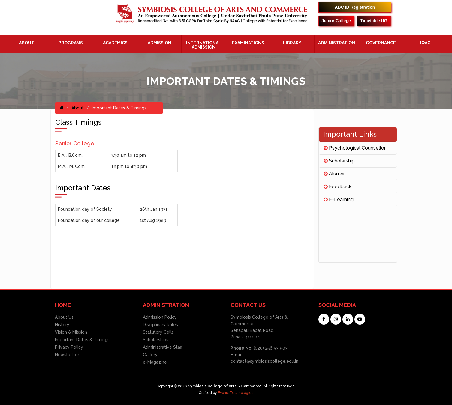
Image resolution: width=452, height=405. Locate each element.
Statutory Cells (158, 332)
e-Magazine (155, 362)
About (26, 42)
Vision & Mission (71, 332)
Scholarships (155, 339)
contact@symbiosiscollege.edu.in (264, 361)
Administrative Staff (162, 347)
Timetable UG (373, 20)
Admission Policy (160, 317)
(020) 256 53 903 (270, 348)
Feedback (337, 186)
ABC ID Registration (355, 7)
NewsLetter (67, 354)
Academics (115, 42)
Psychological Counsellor (355, 148)
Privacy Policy (69, 347)
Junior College (336, 20)
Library (292, 42)
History (62, 324)
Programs (71, 42)
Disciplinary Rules (160, 324)
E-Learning (339, 199)
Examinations (248, 42)
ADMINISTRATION (336, 42)
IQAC (425, 42)
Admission (159, 42)
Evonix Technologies (235, 393)
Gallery (150, 354)
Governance (381, 42)
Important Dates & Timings (82, 339)
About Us (64, 317)
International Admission (203, 44)
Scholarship (339, 161)
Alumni (334, 174)
